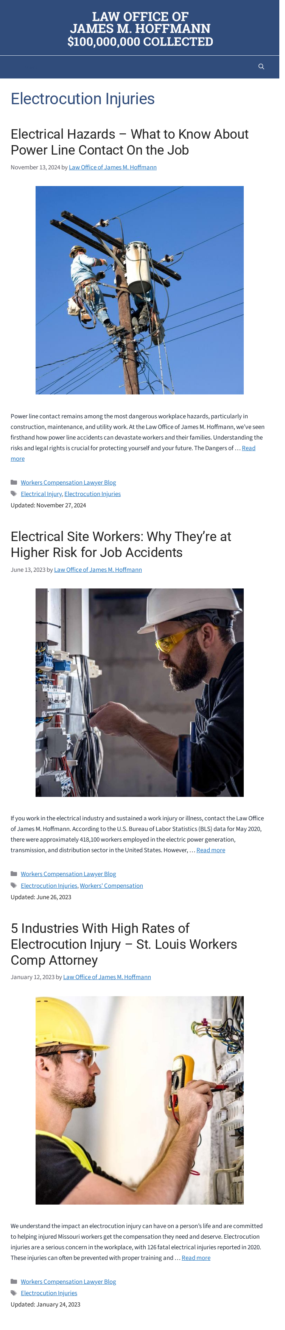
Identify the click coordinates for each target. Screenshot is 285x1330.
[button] (261, 67)
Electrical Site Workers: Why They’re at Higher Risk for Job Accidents (121, 544)
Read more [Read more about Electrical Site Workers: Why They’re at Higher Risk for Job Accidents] (210, 850)
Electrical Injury (41, 494)
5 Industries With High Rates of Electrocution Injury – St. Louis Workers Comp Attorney (124, 944)
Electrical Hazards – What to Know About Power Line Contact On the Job (129, 142)
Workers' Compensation (111, 885)
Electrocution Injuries (92, 494)
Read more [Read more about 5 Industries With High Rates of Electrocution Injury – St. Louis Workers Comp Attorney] (196, 1258)
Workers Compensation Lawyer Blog (68, 482)
